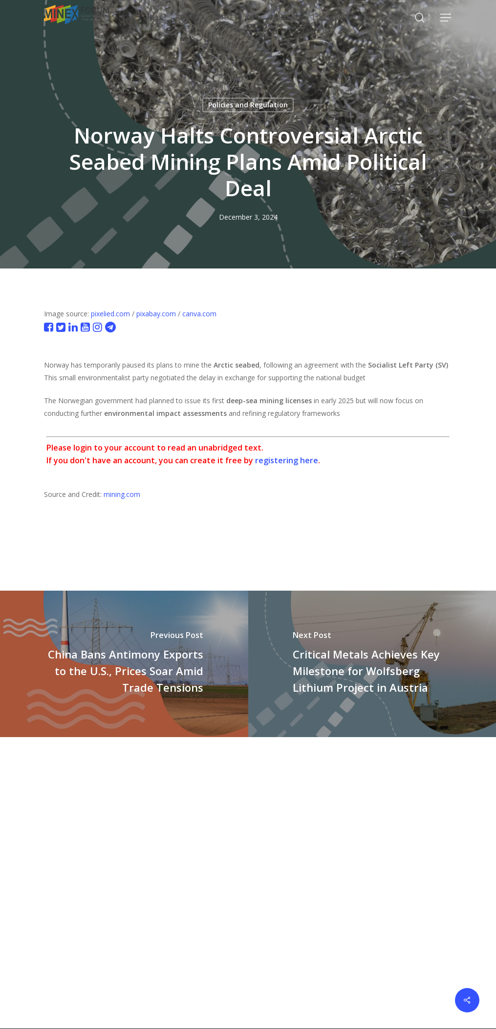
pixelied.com (110, 313)
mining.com (122, 494)
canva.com (199, 313)
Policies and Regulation (248, 104)
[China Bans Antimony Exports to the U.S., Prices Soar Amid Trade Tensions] (124, 664)
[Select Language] (407, 17)
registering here (286, 460)
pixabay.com (156, 313)
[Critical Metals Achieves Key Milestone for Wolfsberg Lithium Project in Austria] (372, 664)
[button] (446, 18)
